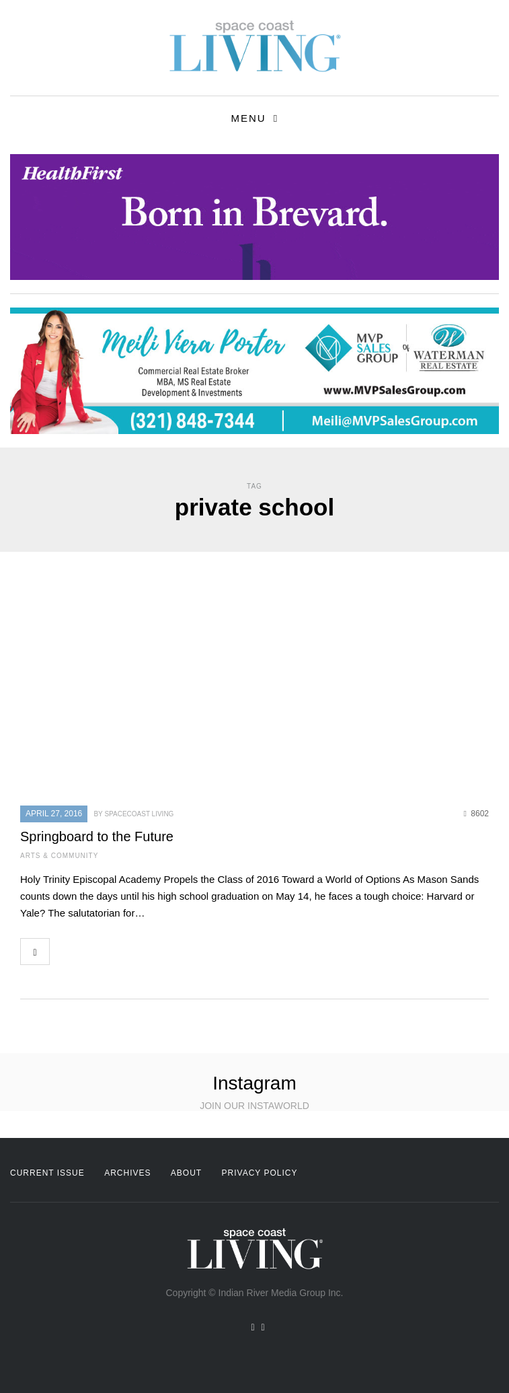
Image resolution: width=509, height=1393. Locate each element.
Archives (127, 1173)
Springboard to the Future (96, 836)
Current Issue (47, 1173)
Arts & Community (59, 855)
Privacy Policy (260, 1173)
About (186, 1173)
